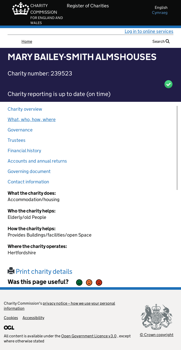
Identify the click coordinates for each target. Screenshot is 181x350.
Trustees (17, 140)
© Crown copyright (156, 334)
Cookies (11, 317)
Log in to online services (149, 31)
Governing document (29, 171)
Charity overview (25, 109)
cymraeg (160, 12)
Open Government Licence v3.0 (89, 336)
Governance (20, 130)
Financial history (24, 150)
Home (26, 41)
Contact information (28, 182)
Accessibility (33, 317)
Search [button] (161, 41)
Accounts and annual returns (37, 161)
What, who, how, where (32, 119)
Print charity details (40, 271)
